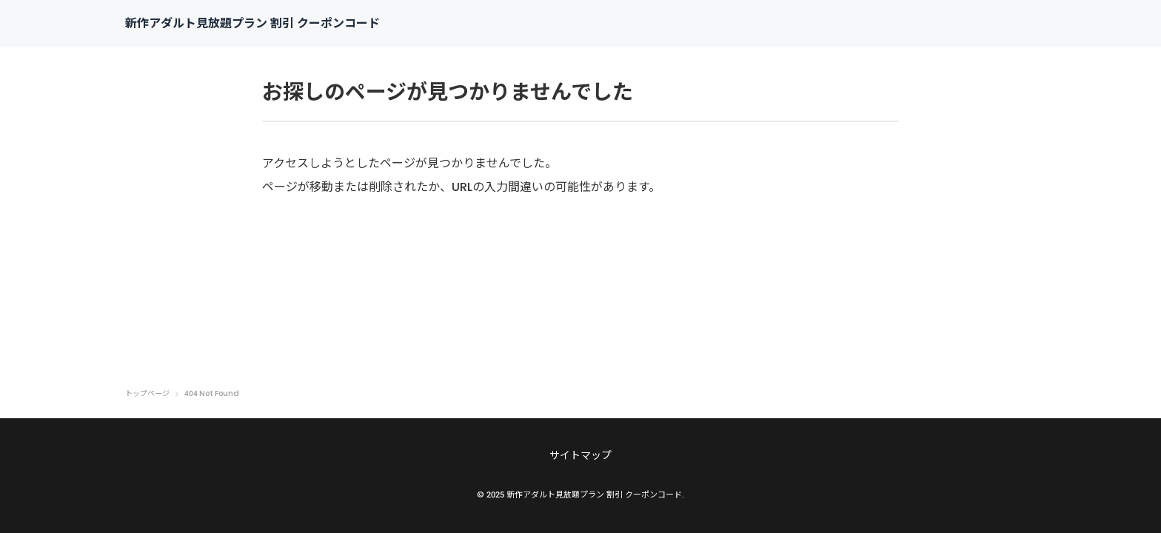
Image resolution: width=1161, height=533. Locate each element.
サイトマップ (580, 455)
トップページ (147, 394)
